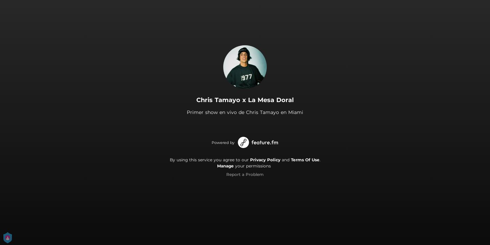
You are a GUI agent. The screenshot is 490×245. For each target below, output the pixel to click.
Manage (225, 165)
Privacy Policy (265, 159)
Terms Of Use (305, 159)
